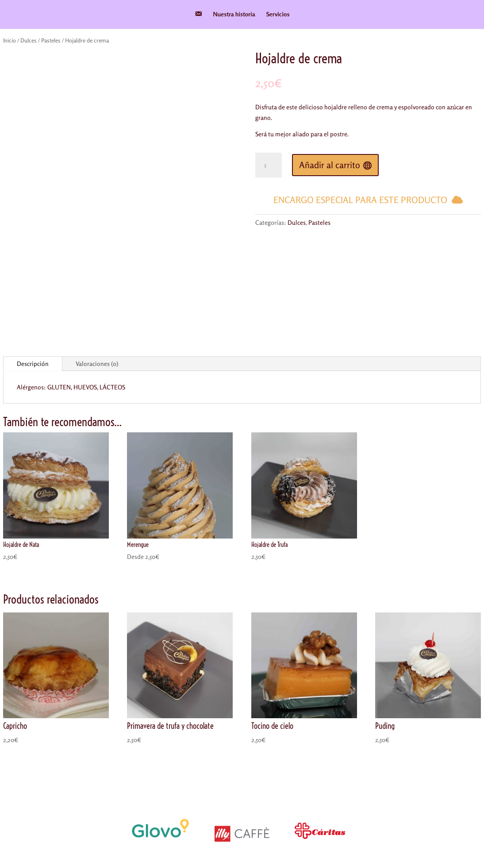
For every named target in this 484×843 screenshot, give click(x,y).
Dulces (28, 40)
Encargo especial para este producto (360, 199)
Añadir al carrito (329, 164)
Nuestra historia (234, 14)
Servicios (278, 14)
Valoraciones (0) (97, 266)
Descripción (33, 266)
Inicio (9, 40)
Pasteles (51, 40)
